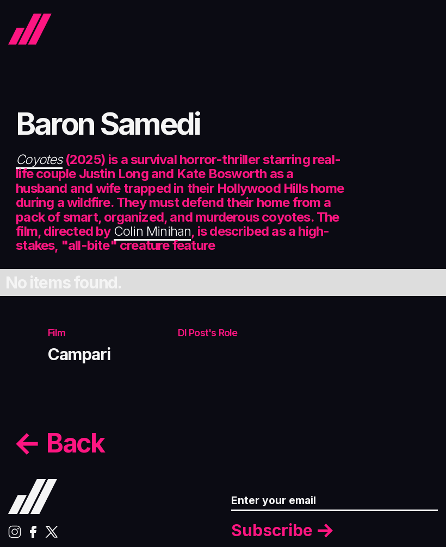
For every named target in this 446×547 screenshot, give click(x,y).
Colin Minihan (152, 231)
